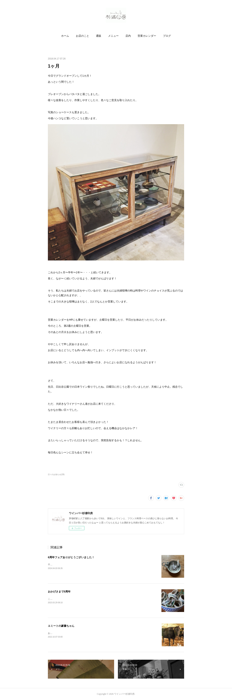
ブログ (167, 35)
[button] (65, 36)
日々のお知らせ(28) (56, 474)
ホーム (65, 35)
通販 (98, 35)
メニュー (113, 35)
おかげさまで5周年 (59, 591)
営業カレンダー (147, 35)
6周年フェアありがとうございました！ (71, 557)
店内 (128, 35)
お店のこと (82, 35)
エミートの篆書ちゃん (61, 625)
